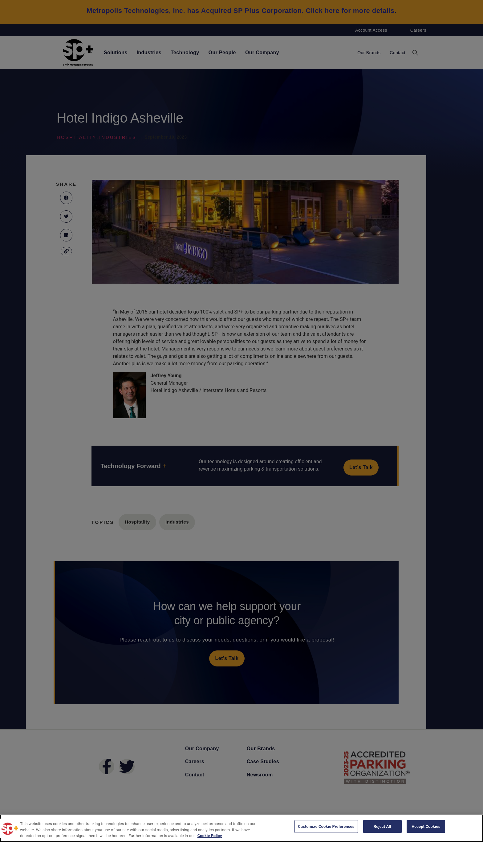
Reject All (382, 827)
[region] (241, 828)
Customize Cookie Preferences (326, 827)
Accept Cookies (426, 827)
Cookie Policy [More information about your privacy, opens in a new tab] (209, 835)
